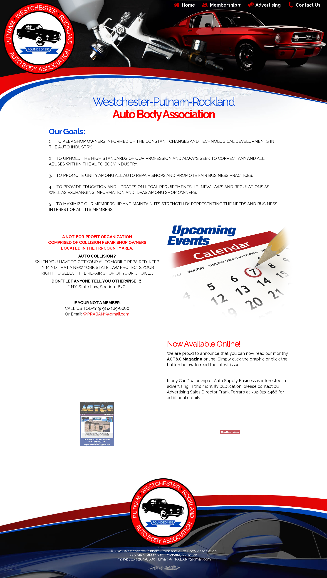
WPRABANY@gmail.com (106, 314)
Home (188, 5)
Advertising (268, 5)
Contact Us (308, 5)
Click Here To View (230, 437)
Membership (223, 5)
